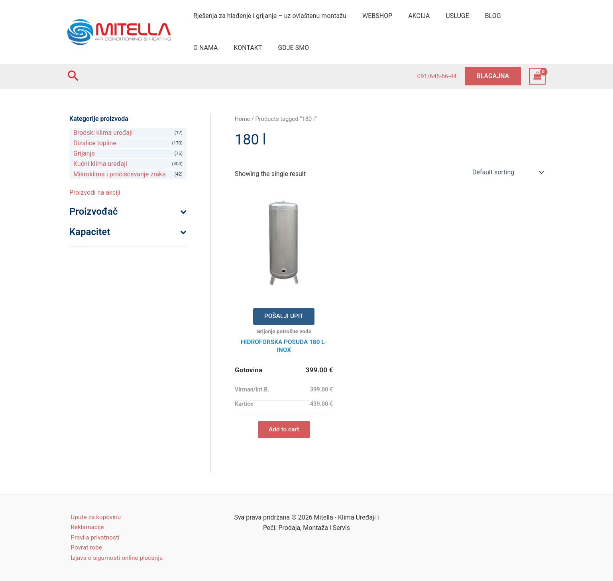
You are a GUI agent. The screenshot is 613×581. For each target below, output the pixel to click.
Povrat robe (83, 547)
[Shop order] (507, 172)
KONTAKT (206, 47)
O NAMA (511, 16)
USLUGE (446, 16)
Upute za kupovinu (93, 515)
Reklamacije (84, 526)
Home (243, 119)
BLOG (479, 16)
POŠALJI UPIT (283, 316)
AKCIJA (411, 16)
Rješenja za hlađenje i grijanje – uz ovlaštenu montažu (268, 16)
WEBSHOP (372, 16)
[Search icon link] (73, 76)
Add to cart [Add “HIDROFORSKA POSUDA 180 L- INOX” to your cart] (284, 431)
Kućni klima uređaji (100, 164)
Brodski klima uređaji (103, 132)
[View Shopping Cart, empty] (537, 76)
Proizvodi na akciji (94, 192)
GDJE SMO (248, 47)
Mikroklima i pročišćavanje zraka (119, 174)
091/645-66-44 (437, 76)
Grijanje (84, 153)
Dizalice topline (94, 143)
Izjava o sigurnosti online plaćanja (115, 557)
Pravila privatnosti (92, 536)
